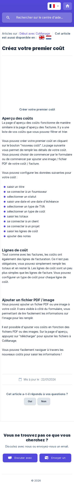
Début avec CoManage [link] (35, 33)
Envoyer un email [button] (58, 459)
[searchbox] (37, 17)
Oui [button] (30, 401)
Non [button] (43, 401)
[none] (54, 6)
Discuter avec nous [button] (23, 459)
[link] (41, 37)
